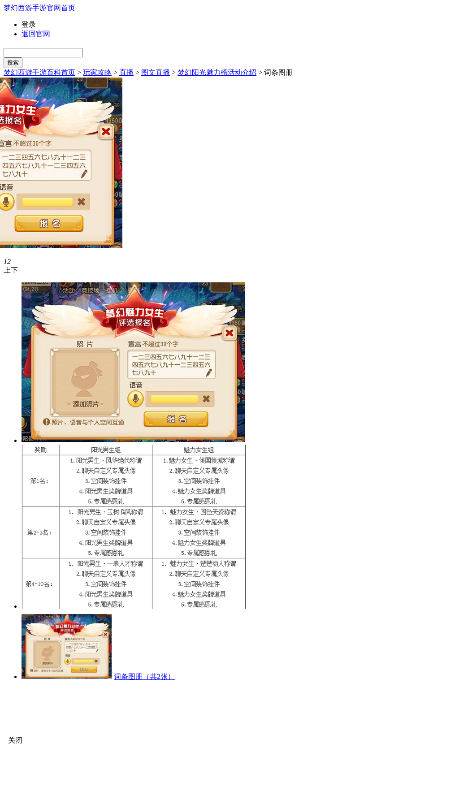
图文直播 (155, 72)
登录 (29, 24)
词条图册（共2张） (144, 676)
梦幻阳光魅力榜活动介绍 (217, 72)
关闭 (15, 740)
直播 (126, 72)
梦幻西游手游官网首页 (39, 8)
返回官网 (36, 34)
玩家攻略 (97, 72)
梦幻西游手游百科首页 (39, 72)
